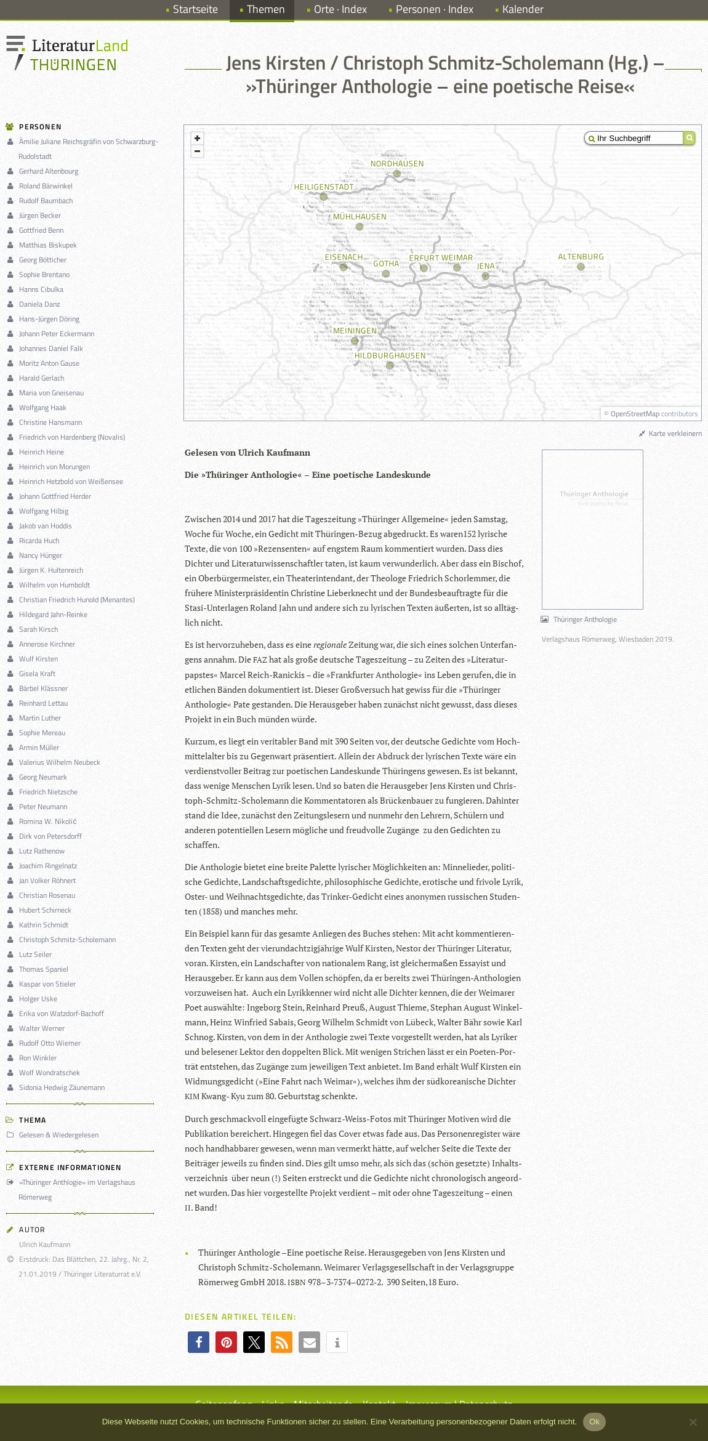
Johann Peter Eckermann (52, 333)
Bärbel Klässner (39, 688)
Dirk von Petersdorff (46, 836)
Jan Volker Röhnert (43, 880)
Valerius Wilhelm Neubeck (55, 762)
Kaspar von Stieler (43, 984)
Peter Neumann (38, 806)
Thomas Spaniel (39, 969)
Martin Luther (35, 718)
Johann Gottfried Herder (50, 496)
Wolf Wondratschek (45, 1072)
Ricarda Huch (34, 540)
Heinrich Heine (37, 452)
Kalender (523, 9)
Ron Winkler (33, 1058)
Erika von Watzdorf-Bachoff (57, 1013)
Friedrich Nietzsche (44, 791)
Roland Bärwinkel (41, 186)
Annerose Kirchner (42, 644)
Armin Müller (34, 747)
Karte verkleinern (670, 433)
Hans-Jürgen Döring (44, 319)
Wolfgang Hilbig (39, 511)
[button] (198, 1342)
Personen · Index (434, 9)
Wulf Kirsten (34, 658)
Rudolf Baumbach (41, 200)
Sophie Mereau (37, 732)
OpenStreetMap (635, 413)
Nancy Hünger (36, 555)
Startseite (195, 9)
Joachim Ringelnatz (43, 865)
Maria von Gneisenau (47, 392)
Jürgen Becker (35, 215)
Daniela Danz (35, 304)
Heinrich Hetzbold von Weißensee (66, 481)
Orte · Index (340, 9)
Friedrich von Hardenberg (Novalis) (67, 437)
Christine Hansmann (46, 422)
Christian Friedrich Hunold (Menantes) (72, 599)
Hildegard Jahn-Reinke (48, 614)
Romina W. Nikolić (43, 821)
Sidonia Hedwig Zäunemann (57, 1087)
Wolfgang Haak (38, 407)
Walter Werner (37, 1028)
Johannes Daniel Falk (46, 348)
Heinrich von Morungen (50, 466)
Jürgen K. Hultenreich (46, 570)
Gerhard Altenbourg (44, 171)
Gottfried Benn (36, 230)
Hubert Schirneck (40, 910)
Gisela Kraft (32, 673)
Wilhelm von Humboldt (50, 585)
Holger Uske (33, 998)
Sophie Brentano (40, 274)
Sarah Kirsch (34, 629)
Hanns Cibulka (36, 289)
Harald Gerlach (37, 378)
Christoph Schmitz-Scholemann (63, 939)
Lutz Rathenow (37, 851)
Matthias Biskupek (43, 245)
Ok (594, 1421)
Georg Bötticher (38, 259)
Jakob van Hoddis (41, 525)
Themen (266, 9)
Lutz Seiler (31, 954)
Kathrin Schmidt (39, 924)
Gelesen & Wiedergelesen (54, 1134)
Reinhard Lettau (39, 703)
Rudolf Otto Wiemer (45, 1043)
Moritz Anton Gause (44, 363)
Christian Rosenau (42, 895)
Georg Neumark (38, 777)
